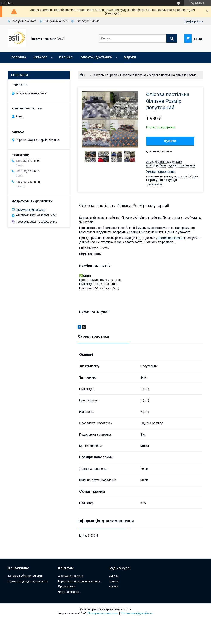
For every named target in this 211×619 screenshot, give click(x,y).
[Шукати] (171, 38)
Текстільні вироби (104, 75)
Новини (113, 586)
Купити (170, 141)
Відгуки (130, 57)
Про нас (66, 57)
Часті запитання (68, 591)
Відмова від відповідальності (28, 581)
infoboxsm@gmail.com (30, 209)
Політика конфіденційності (137, 613)
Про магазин (66, 586)
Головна (19, 57)
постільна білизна (170, 238)
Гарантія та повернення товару (79, 581)
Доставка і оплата (70, 575)
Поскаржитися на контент (103, 613)
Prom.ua (126, 609)
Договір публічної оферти (25, 575)
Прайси (113, 581)
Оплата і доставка (96, 57)
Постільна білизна (133, 75)
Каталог (40, 57)
